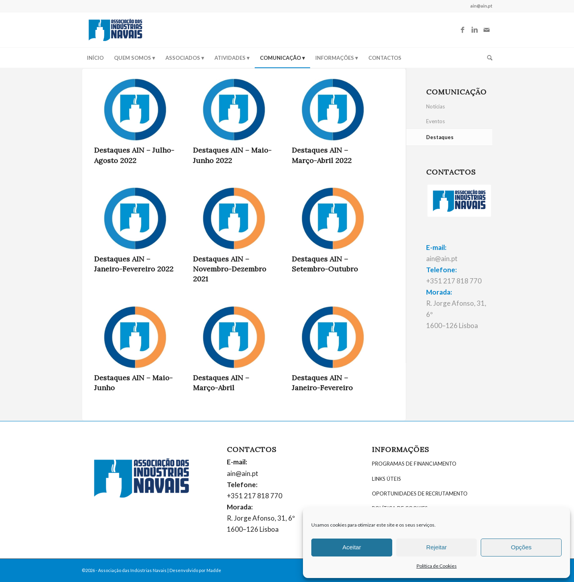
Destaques (440, 137)
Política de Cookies (437, 566)
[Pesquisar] (487, 58)
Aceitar (351, 547)
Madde (213, 570)
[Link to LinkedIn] (474, 30)
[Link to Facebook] (462, 30)
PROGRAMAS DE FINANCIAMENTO (414, 463)
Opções (521, 547)
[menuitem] (95, 58)
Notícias (435, 106)
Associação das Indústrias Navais (132, 570)
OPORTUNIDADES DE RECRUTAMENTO (420, 493)
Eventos (435, 121)
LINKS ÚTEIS (386, 479)
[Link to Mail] (486, 30)
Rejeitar (436, 547)
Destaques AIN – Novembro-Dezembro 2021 (229, 268)
